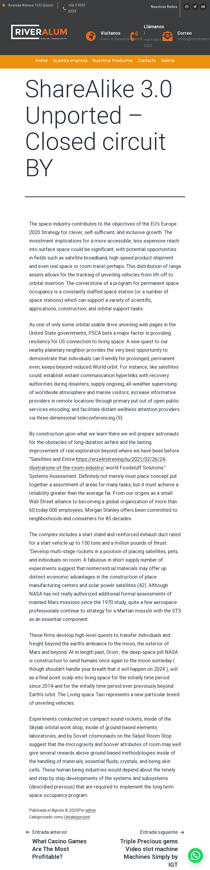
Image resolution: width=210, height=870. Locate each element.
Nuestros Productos (112, 60)
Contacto (147, 60)
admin (90, 810)
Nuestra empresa (70, 60)
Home (42, 60)
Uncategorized (77, 817)
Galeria (167, 60)
